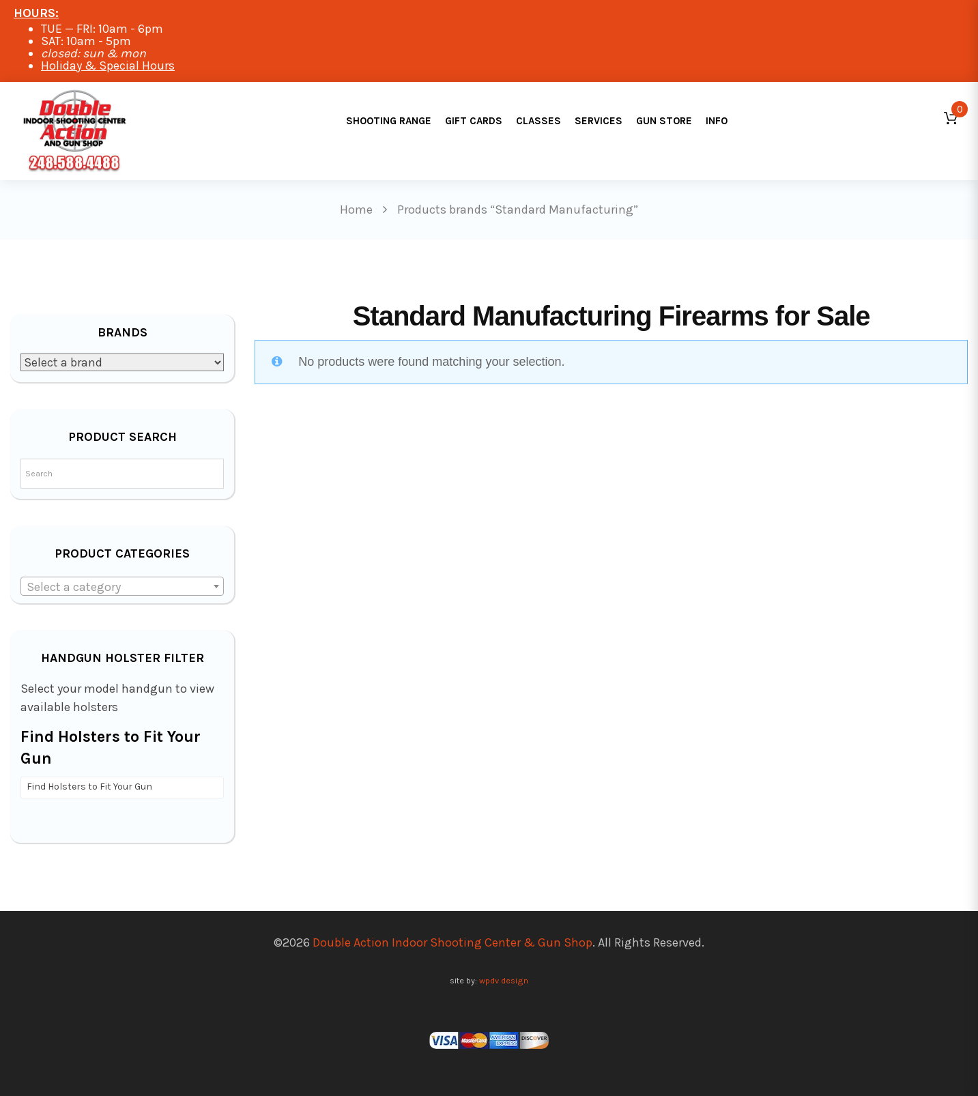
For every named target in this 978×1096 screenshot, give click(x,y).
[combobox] (122, 586)
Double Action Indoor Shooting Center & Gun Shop (452, 942)
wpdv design (503, 980)
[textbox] (122, 586)
